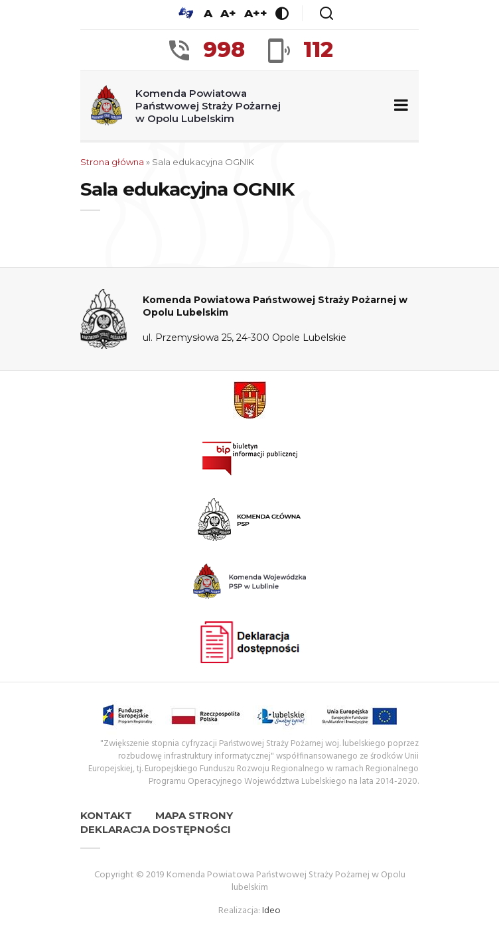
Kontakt (106, 815)
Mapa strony (194, 815)
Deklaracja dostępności (155, 829)
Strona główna (112, 162)
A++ (255, 13)
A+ (228, 13)
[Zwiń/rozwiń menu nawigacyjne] (398, 105)
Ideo (271, 910)
